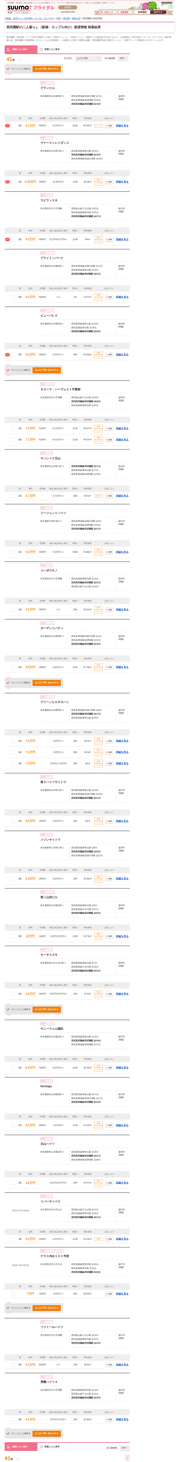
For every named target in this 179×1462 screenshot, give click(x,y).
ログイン (158, 12)
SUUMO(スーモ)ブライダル (31, 9)
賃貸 (58, 18)
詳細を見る (122, 125)
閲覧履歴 (124, 12)
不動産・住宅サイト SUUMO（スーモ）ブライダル (29, 18)
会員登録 (142, 12)
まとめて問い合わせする (46, 69)
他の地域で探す (67, 12)
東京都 (66, 18)
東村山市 (76, 18)
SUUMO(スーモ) (167, 4)
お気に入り (108, 12)
